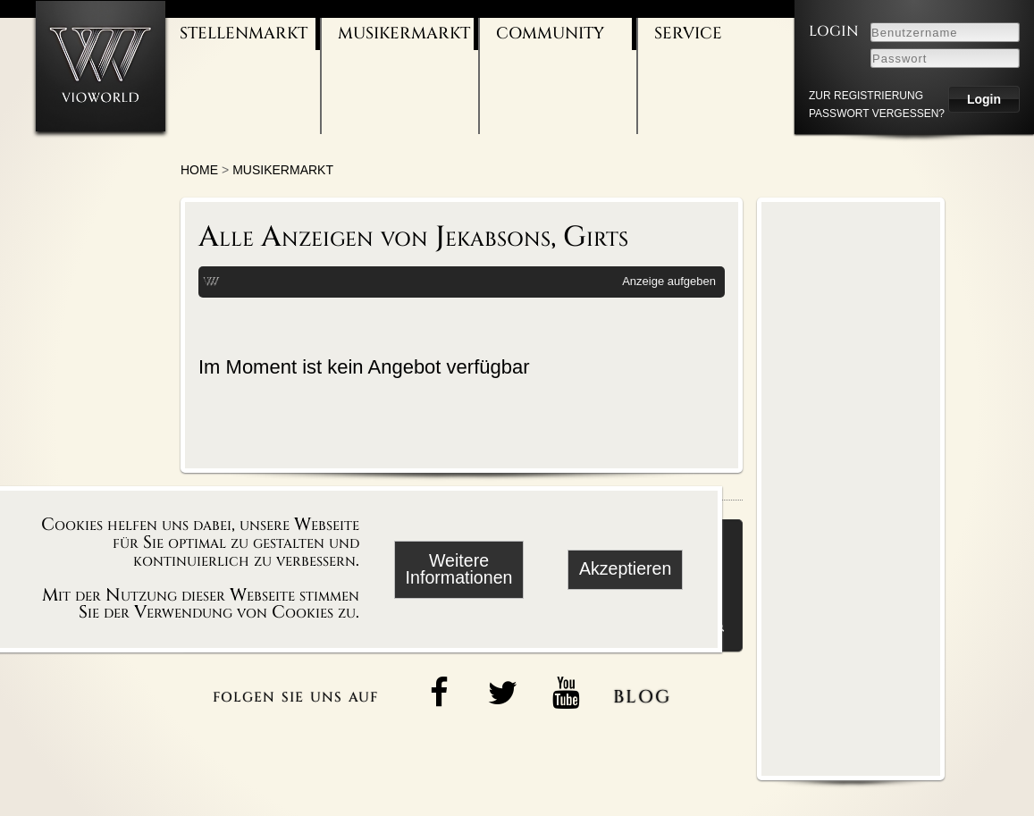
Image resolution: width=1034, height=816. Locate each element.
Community (550, 33)
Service (688, 33)
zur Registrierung (866, 95)
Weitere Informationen (459, 569)
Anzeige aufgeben (669, 281)
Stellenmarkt (243, 33)
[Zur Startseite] (100, 65)
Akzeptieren (625, 568)
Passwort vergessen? (877, 113)
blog (642, 693)
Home (199, 170)
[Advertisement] (850, 488)
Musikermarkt (404, 33)
